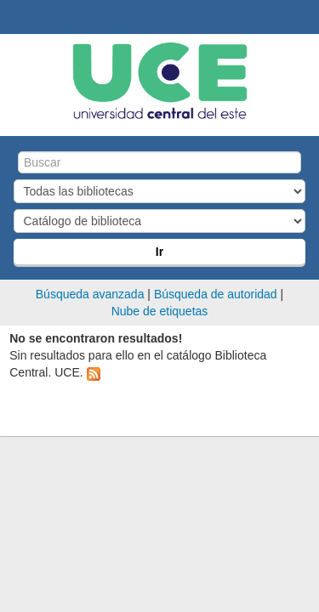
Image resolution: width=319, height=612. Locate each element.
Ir (159, 251)
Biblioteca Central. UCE (18, 18)
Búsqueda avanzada (90, 294)
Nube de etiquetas (159, 311)
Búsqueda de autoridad (215, 294)
